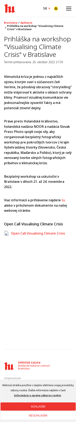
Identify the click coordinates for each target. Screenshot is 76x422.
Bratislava (10, 22)
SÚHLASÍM (38, 406)
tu (63, 200)
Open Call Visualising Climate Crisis (34, 233)
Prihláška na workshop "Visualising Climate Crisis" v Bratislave (35, 27)
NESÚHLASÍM (38, 415)
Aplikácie (26, 22)
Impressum (12, 378)
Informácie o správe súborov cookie (37, 395)
